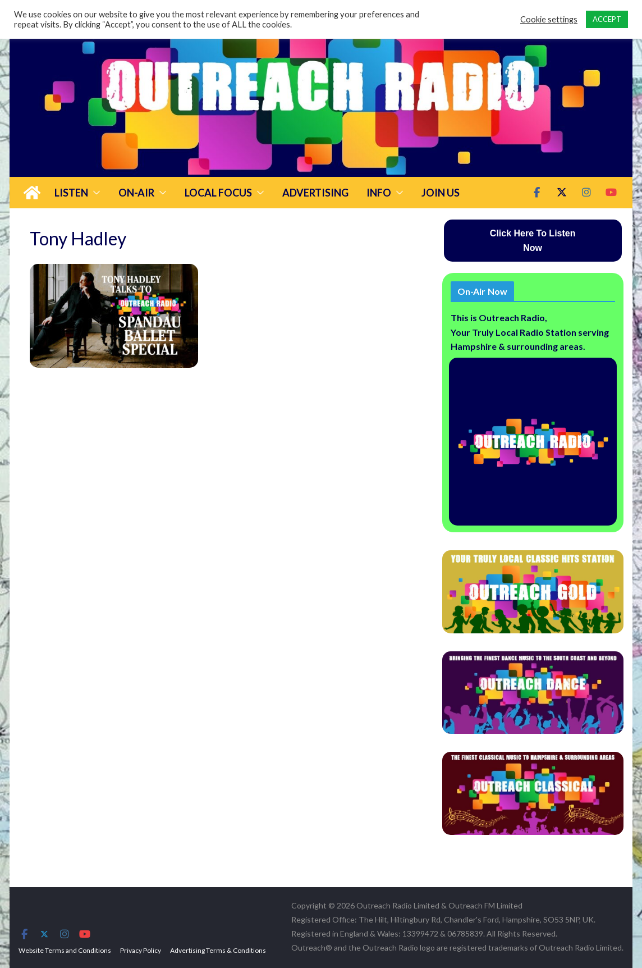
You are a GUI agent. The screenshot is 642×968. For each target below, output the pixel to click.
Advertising (315, 192)
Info (378, 192)
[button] (94, 192)
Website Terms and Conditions (65, 950)
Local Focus (218, 192)
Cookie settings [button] (548, 19)
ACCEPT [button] (607, 19)
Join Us (440, 192)
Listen (71, 192)
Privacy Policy (140, 950)
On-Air (136, 192)
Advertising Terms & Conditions (218, 950)
